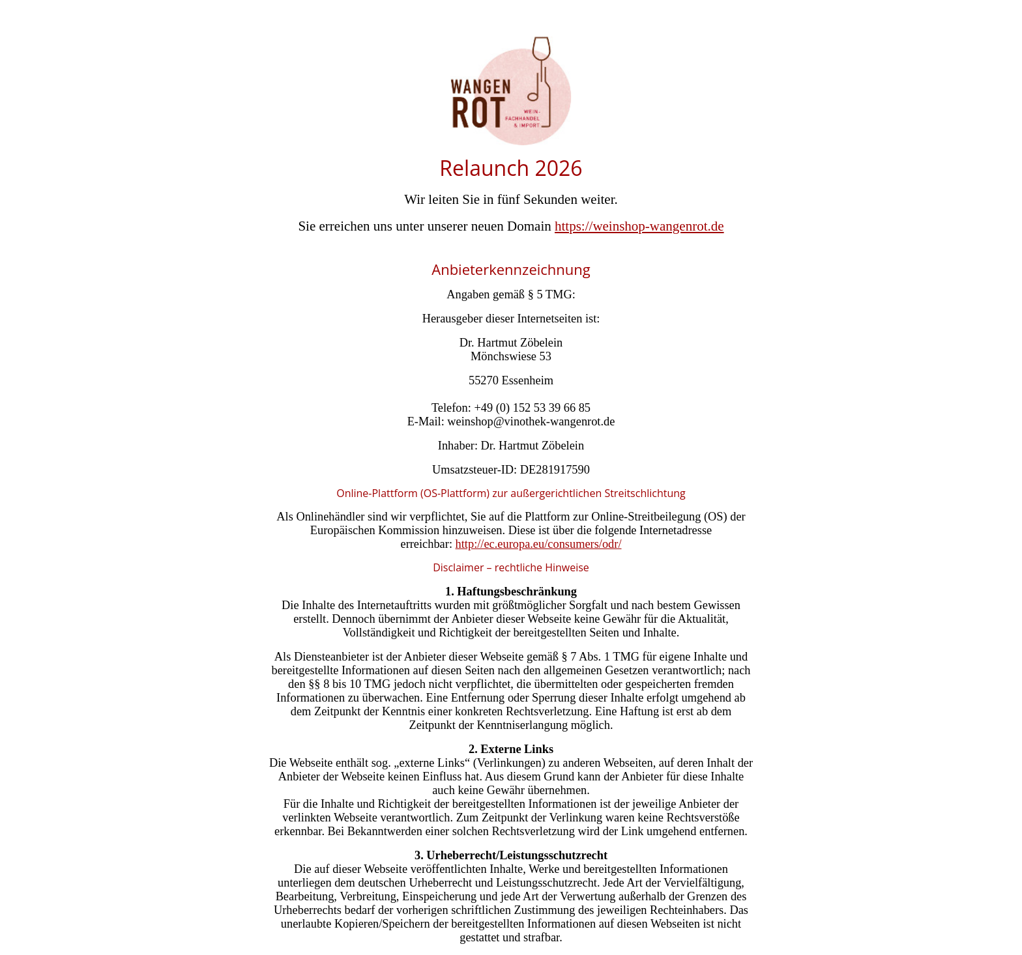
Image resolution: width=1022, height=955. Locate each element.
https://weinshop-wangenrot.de (639, 226)
